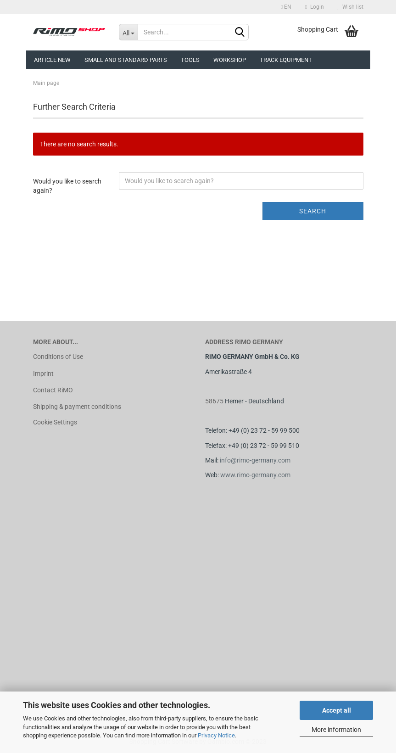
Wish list (350, 7)
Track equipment (286, 59)
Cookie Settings (55, 422)
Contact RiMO (53, 390)
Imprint (43, 373)
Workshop (229, 59)
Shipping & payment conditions (77, 406)
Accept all (336, 710)
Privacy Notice (216, 735)
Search (312, 211)
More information (336, 729)
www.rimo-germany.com (255, 475)
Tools (190, 59)
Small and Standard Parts (125, 59)
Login (314, 7)
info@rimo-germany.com (255, 460)
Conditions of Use (58, 356)
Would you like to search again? (67, 186)
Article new (52, 59)
